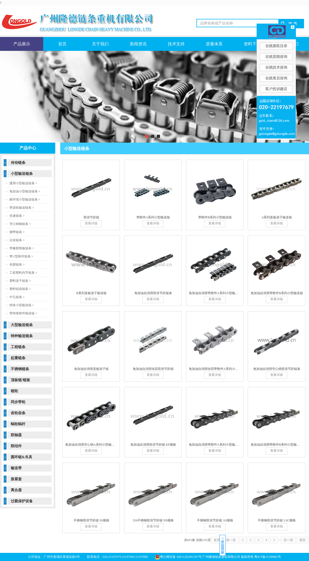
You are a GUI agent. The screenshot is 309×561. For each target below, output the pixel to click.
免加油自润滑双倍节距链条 (153, 293)
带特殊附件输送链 (22, 313)
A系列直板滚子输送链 (277, 217)
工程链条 (18, 347)
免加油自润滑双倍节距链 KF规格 (153, 444)
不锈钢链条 (20, 369)
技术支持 (176, 44)
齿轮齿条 (18, 413)
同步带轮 (18, 402)
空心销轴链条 (18, 224)
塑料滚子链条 (18, 281)
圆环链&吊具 (21, 457)
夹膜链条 (15, 264)
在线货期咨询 (276, 57)
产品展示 (21, 44)
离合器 (16, 490)
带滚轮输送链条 (20, 207)
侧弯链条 (15, 232)
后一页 (288, 540)
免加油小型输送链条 (23, 191)
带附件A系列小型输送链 (153, 217)
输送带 (16, 468)
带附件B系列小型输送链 (215, 217)
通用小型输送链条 (22, 183)
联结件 (16, 446)
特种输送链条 (22, 336)
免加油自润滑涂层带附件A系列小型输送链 (218, 369)
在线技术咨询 (276, 67)
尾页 (302, 540)
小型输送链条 (22, 174)
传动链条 (18, 163)
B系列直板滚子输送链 (91, 293)
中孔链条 (15, 297)
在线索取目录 (276, 46)
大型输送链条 (22, 325)
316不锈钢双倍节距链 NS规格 (153, 520)
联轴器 (16, 435)
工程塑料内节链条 (22, 272)
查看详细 (91, 223)
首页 (62, 44)
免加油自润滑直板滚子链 (91, 369)
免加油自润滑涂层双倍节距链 (153, 369)
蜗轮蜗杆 (18, 424)
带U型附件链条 (20, 256)
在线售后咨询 (276, 78)
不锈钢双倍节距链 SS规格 (91, 520)
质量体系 (214, 44)
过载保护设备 (22, 501)
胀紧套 (16, 479)
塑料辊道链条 (18, 289)
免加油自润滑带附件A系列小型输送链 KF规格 (220, 444)
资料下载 (252, 44)
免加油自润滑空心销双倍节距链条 (276, 369)
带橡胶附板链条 (20, 248)
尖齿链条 (15, 240)
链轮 (14, 391)
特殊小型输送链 (20, 305)
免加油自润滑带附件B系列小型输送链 (277, 293)
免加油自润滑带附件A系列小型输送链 (215, 293)
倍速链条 (15, 216)
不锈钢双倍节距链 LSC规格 (277, 520)
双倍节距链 (91, 217)
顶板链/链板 (20, 380)
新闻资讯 (138, 44)
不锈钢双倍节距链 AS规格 (215, 520)
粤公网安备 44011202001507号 (178, 557)
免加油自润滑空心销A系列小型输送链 (91, 444)
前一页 (231, 540)
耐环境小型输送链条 (23, 199)
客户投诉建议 (276, 89)
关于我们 (100, 44)
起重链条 (18, 358)
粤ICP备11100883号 (267, 557)
